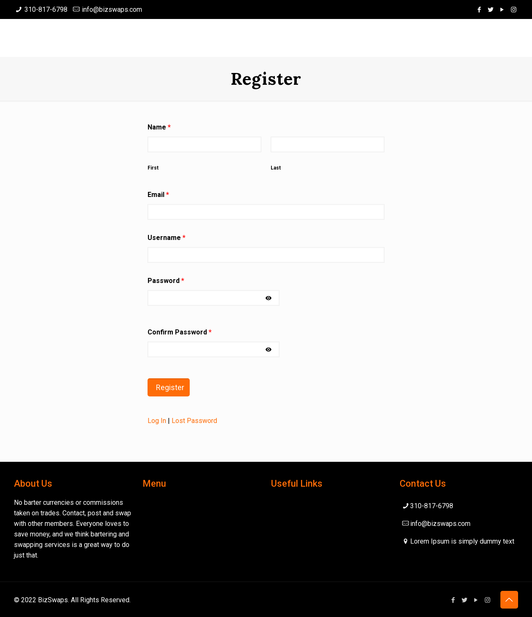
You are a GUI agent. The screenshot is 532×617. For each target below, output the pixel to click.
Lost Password (194, 421)
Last (276, 168)
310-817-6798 (45, 9)
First (153, 168)
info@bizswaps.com (112, 9)
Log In (157, 421)
